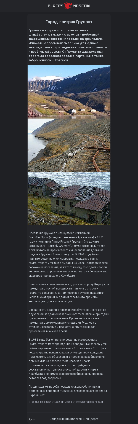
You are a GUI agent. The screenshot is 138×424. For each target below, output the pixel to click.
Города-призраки (41, 401)
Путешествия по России (89, 401)
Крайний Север (63, 401)
